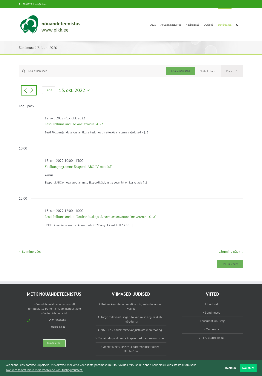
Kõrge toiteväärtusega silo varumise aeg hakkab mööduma (131, 319)
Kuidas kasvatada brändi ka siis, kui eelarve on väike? (131, 306)
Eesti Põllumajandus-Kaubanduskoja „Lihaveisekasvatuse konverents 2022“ (100, 217)
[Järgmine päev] (32, 90)
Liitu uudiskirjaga (213, 338)
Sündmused (212, 312)
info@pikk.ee (41, 4)
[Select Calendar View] (232, 71)
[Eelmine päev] (25, 90)
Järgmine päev (229, 251)
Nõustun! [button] (248, 367)
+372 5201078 (57, 320)
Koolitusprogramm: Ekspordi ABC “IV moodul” (78, 167)
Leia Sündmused (180, 71)
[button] (237, 24)
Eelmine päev (32, 251)
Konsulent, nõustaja (212, 321)
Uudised (212, 304)
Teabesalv (212, 329)
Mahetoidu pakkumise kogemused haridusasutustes (131, 338)
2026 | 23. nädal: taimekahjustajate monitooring (131, 330)
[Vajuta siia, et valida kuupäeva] (75, 90)
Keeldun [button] (230, 367)
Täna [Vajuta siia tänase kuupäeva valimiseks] (48, 90)
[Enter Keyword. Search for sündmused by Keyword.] (97, 71)
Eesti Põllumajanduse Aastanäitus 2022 (74, 124)
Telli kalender (230, 264)
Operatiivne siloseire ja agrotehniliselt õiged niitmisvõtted (131, 349)
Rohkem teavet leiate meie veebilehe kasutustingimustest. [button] (44, 370)
